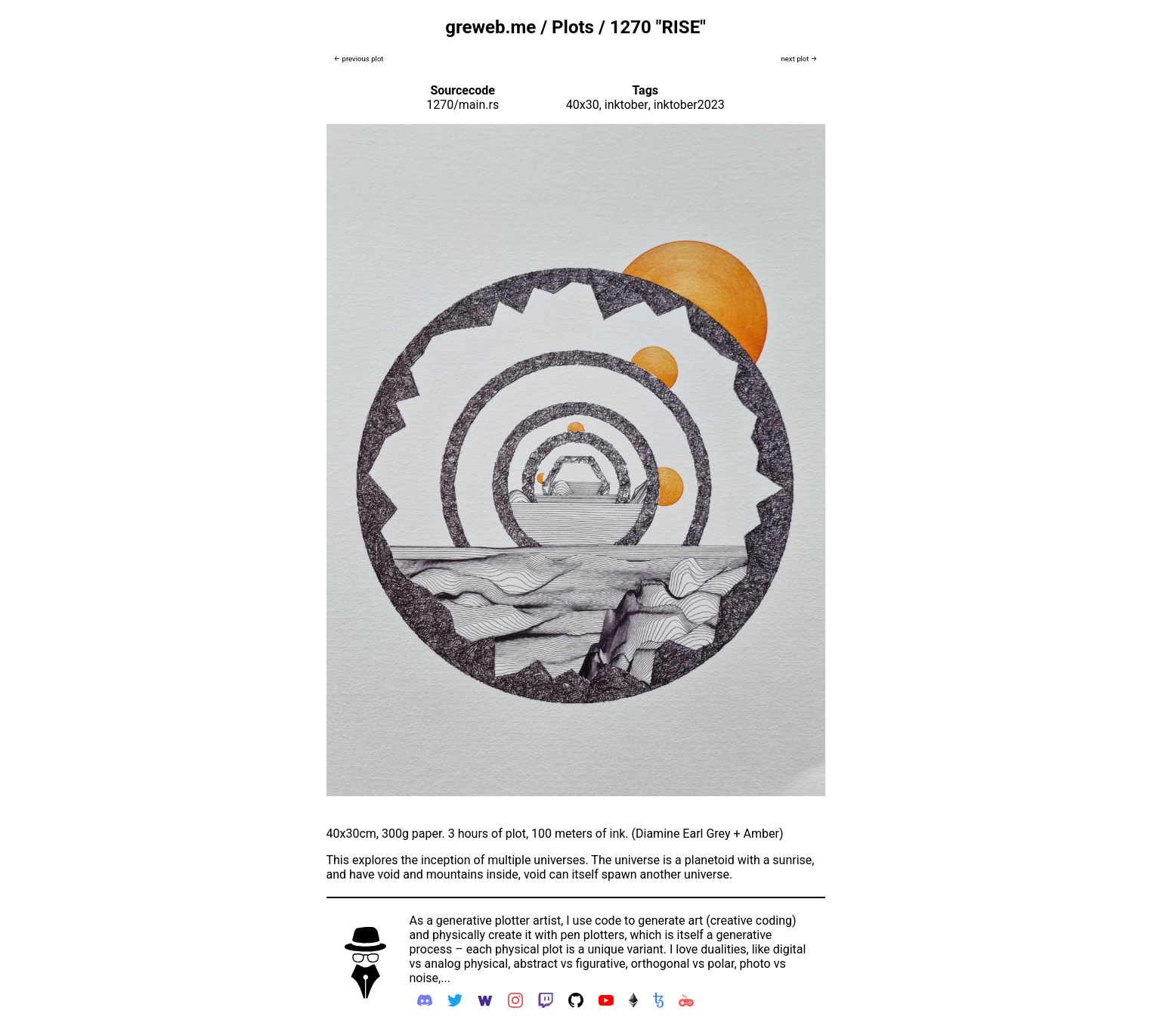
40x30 (582, 105)
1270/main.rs (462, 105)
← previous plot (359, 58)
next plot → (799, 58)
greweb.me (490, 27)
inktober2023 (689, 105)
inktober (626, 105)
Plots (573, 27)
